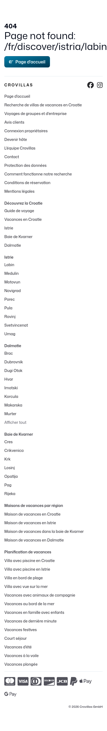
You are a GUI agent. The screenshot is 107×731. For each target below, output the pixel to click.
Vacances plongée (21, 664)
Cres (8, 441)
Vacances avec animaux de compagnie (39, 595)
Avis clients (14, 122)
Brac (8, 353)
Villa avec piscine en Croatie (29, 560)
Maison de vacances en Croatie (32, 514)
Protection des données (25, 165)
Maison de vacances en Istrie (30, 522)
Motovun (12, 282)
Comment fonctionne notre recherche (38, 174)
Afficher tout (15, 422)
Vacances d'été (18, 646)
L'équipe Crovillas (19, 148)
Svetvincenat (16, 325)
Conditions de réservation (27, 182)
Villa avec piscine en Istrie (27, 569)
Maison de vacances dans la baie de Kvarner (44, 531)
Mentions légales (19, 191)
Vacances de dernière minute (30, 621)
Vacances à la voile (21, 655)
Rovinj (9, 316)
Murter (10, 413)
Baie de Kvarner (18, 236)
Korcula (11, 396)
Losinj (9, 467)
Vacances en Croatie (23, 219)
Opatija (11, 476)
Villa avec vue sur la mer (26, 586)
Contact (11, 156)
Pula (8, 307)
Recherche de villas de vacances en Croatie (43, 104)
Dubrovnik (13, 361)
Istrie (8, 228)
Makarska (13, 405)
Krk (7, 459)
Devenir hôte (15, 139)
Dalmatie (12, 245)
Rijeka (9, 493)
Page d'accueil (27, 62)
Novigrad (12, 290)
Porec (9, 299)
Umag (9, 333)
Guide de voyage (19, 210)
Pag (7, 485)
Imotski (11, 387)
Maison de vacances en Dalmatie (34, 540)
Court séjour (15, 638)
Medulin (11, 273)
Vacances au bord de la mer (29, 603)
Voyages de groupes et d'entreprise (35, 113)
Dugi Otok (13, 370)
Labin (9, 264)
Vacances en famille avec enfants (34, 612)
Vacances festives (20, 629)
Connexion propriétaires (26, 130)
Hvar (8, 379)
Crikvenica (14, 450)
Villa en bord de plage (23, 577)
